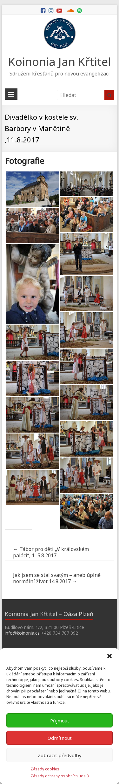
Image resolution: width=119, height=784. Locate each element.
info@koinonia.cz (22, 633)
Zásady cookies (44, 769)
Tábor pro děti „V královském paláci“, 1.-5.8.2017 (51, 552)
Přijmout (59, 720)
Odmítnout (60, 738)
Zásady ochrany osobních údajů (59, 776)
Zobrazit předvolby (60, 755)
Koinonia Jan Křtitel (59, 61)
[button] (109, 656)
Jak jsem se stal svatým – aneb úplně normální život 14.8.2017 (57, 578)
